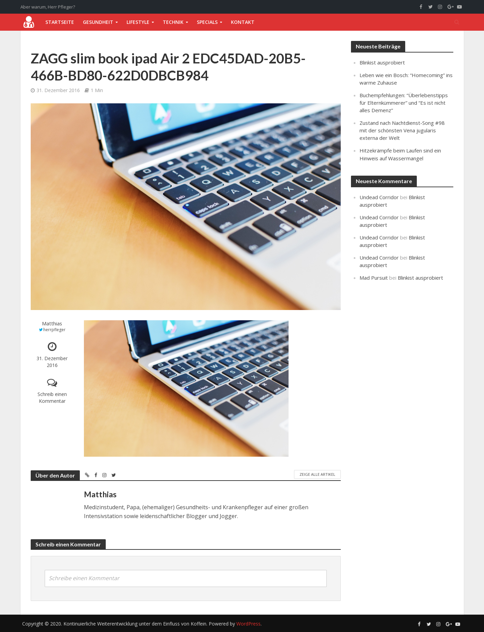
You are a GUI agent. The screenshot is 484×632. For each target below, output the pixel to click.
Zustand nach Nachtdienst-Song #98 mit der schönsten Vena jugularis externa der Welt (402, 130)
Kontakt (242, 22)
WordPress (248, 623)
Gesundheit (98, 22)
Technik (173, 22)
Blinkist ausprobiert (382, 62)
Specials (207, 22)
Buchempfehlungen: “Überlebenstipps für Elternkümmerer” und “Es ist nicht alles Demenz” (404, 103)
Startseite (59, 22)
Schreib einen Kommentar (52, 397)
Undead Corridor (379, 197)
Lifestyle (138, 22)
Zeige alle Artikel (317, 474)
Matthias (52, 323)
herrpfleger (54, 330)
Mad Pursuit (374, 277)
